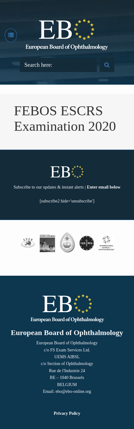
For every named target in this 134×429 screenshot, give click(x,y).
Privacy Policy (67, 413)
